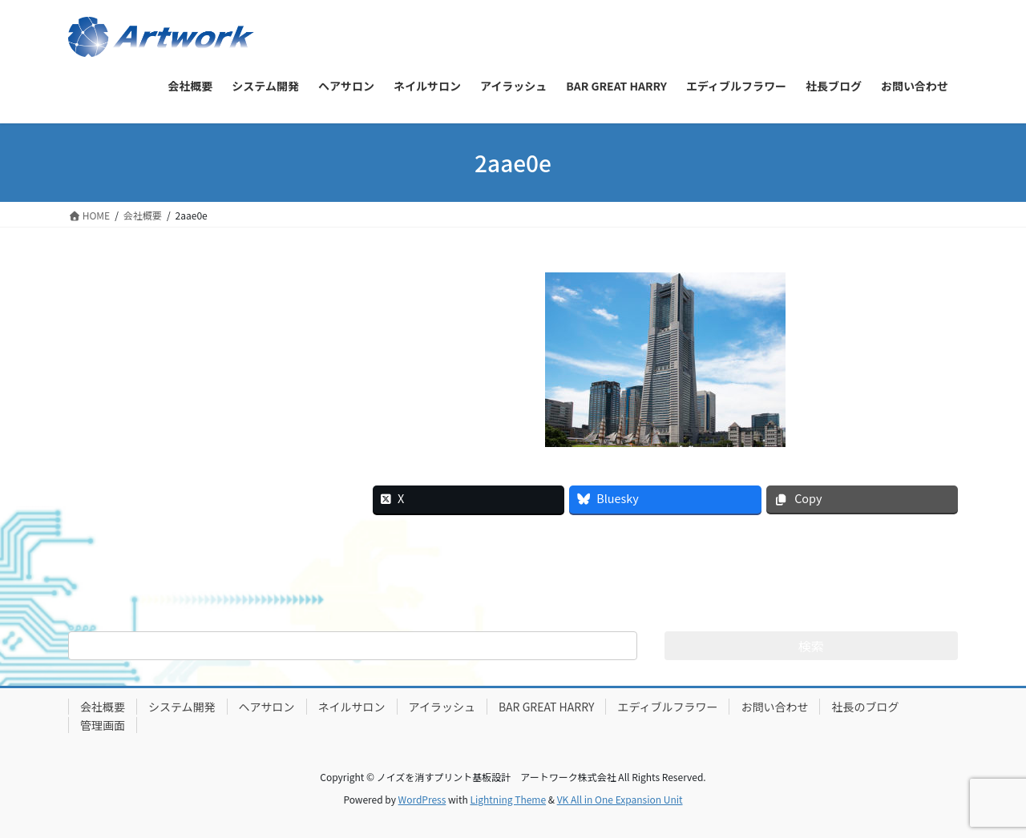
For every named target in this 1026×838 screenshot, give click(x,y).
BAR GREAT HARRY (547, 707)
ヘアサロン (267, 707)
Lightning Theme (508, 799)
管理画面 (102, 725)
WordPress (422, 799)
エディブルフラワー (667, 707)
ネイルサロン (352, 707)
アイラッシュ (442, 707)
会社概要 (102, 707)
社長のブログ (865, 707)
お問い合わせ (774, 707)
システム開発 (182, 707)
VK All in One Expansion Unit (620, 799)
